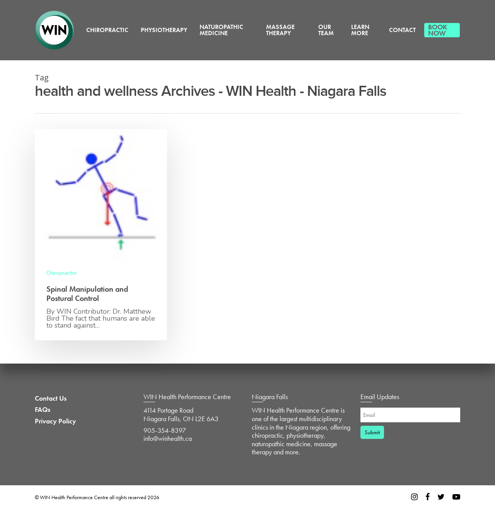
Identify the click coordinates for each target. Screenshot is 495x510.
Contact (402, 30)
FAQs (42, 409)
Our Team (326, 30)
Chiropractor (61, 273)
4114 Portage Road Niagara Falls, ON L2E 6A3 (180, 414)
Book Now (437, 29)
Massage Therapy (280, 30)
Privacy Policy (55, 421)
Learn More (360, 30)
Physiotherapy (164, 30)
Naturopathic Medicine (221, 30)
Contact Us (51, 398)
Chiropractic (107, 30)
